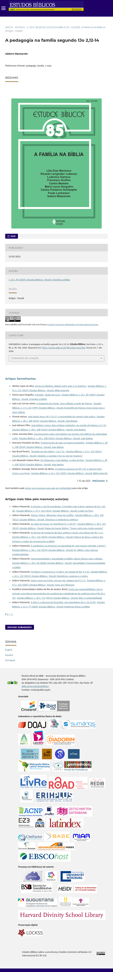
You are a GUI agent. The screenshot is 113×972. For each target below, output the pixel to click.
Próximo (98, 481)
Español (9, 655)
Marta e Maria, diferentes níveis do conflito (52, 515)
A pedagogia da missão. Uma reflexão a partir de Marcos (64, 403)
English (8, 649)
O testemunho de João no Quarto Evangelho (63, 442)
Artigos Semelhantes (20, 378)
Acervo (20, 27)
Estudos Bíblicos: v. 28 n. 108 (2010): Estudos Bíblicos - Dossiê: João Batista (49, 429)
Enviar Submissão (19, 627)
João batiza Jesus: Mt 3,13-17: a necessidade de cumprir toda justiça (62, 416)
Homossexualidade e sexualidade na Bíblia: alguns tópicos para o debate (67, 558)
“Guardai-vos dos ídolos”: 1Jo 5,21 (48, 451)
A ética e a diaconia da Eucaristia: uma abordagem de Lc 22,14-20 (63, 602)
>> (12, 614)
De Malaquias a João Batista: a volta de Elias (62, 460)
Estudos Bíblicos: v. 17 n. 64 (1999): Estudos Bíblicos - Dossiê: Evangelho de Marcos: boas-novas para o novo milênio (58, 408)
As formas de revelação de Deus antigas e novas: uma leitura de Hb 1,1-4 (67, 532)
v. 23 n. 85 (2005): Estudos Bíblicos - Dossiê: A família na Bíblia (66, 27)
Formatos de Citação (25, 358)
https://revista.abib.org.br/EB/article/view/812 (63, 347)
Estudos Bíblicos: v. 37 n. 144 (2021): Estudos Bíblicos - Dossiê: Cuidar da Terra (54, 510)
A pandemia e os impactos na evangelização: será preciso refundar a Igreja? (68, 545)
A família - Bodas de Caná (47, 394)
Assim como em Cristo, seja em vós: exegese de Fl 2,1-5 (58, 580)
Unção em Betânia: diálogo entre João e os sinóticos (61, 386)
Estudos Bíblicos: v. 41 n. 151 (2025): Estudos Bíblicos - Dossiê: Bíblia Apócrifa (69, 473)
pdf (13, 236)
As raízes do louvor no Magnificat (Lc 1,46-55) (53, 523)
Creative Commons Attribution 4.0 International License (72, 324)
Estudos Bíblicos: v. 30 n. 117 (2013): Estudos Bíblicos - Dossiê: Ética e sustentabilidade (59, 598)
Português (10, 660)
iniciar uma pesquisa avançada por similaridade (48, 488)
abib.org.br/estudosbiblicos (35, 686)
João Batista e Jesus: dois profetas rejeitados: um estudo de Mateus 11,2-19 (69, 425)
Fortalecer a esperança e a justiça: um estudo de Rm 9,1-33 (60, 571)
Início (9, 27)
